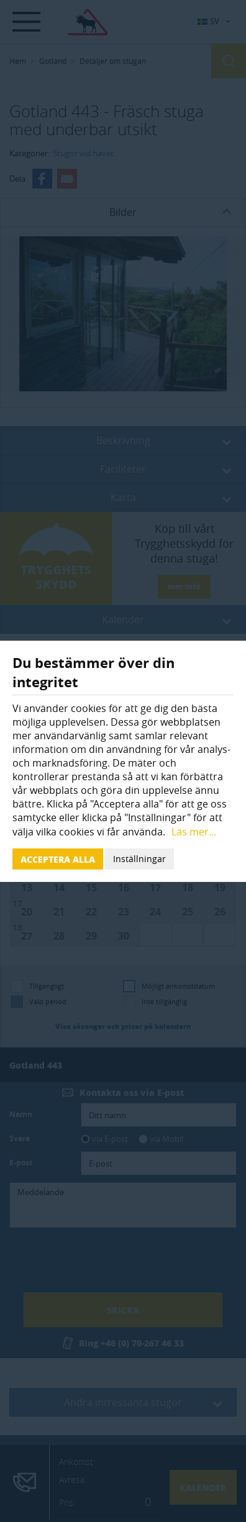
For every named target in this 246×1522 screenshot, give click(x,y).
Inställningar (139, 859)
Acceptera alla (57, 859)
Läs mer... (193, 832)
